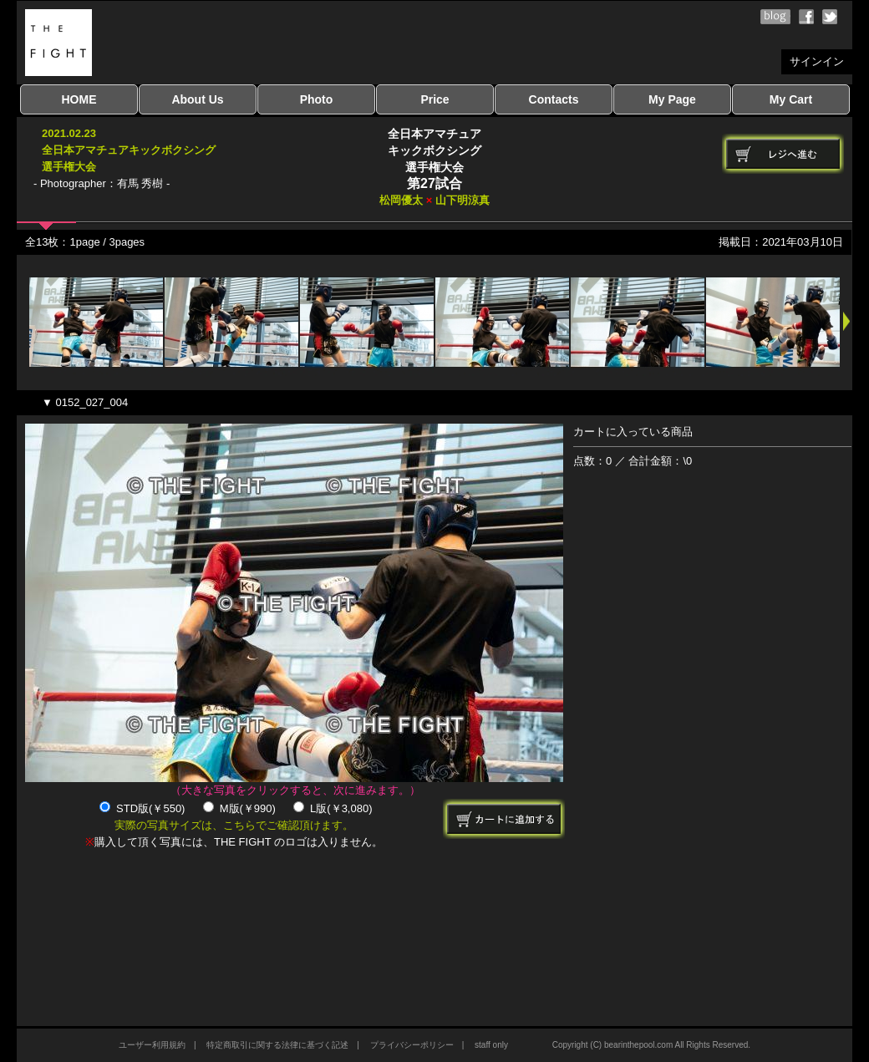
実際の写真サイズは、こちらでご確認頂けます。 (233, 825)
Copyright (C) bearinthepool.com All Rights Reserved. (651, 1044)
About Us (197, 99)
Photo (316, 99)
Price (434, 99)
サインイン (817, 61)
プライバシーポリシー (412, 1044)
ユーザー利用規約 (152, 1044)
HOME (79, 99)
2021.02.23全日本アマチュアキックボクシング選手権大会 (129, 150)
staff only (491, 1044)
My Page (672, 99)
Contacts (554, 99)
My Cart (791, 99)
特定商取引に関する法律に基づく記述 (277, 1044)
